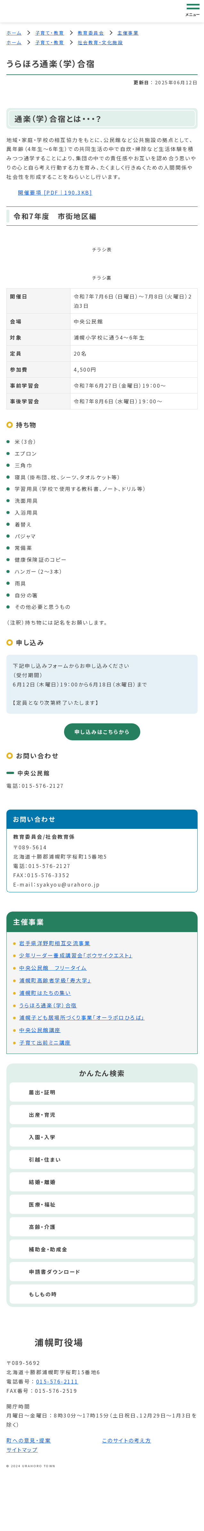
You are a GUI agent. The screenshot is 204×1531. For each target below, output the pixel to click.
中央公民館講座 (40, 1030)
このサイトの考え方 (126, 1440)
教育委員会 (91, 32)
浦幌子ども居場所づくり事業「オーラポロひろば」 (82, 1017)
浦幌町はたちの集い (45, 993)
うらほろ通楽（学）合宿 (48, 1005)
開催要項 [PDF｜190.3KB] (55, 192)
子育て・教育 (49, 32)
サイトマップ (22, 1449)
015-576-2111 (57, 1381)
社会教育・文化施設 (100, 42)
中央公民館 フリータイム (53, 968)
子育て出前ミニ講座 (45, 1042)
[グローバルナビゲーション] (193, 11)
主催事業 (128, 32)
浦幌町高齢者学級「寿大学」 (55, 980)
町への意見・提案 (28, 1440)
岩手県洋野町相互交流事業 (54, 943)
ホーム (14, 32)
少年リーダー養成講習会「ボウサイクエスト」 (76, 955)
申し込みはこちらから (102, 732)
